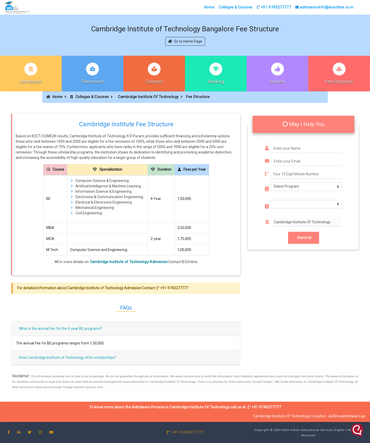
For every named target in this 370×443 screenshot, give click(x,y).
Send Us (303, 238)
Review (277, 81)
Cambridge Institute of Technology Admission (129, 262)
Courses (154, 81)
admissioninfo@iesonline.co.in (324, 7)
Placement (92, 81)
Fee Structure (339, 81)
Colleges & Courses (236, 7)
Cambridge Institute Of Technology (148, 97)
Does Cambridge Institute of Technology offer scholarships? (67, 357)
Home (209, 7)
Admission (31, 81)
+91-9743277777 (274, 7)
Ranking (216, 81)
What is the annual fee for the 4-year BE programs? (60, 328)
